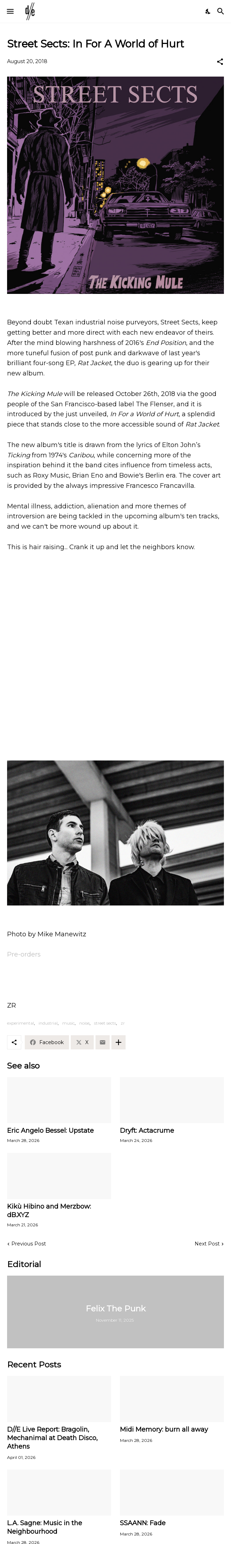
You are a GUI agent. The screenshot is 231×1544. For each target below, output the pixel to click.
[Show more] (118, 1042)
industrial (48, 1023)
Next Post (207, 1244)
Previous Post (28, 1244)
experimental (20, 1023)
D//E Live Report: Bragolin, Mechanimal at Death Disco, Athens (52, 1438)
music (68, 1023)
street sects (105, 1023)
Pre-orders (24, 954)
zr (123, 1023)
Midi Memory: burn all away (164, 1429)
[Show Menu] (9, 11)
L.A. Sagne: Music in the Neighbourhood (44, 1527)
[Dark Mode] (208, 11)
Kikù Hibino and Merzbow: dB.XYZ (49, 1211)
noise (84, 1023)
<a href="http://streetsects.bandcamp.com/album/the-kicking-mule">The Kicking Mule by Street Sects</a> (115, 725)
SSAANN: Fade (143, 1523)
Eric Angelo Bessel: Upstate (50, 1131)
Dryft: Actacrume (147, 1131)
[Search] (221, 11)
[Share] (220, 62)
